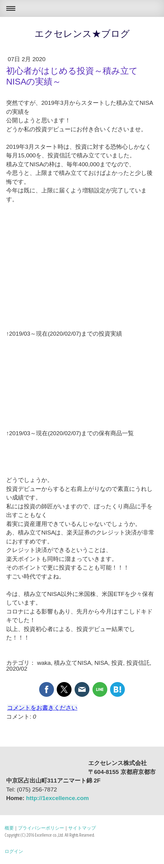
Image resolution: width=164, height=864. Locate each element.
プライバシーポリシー (41, 828)
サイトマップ (82, 828)
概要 (9, 828)
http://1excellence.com (57, 798)
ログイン (14, 851)
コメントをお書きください (42, 707)
